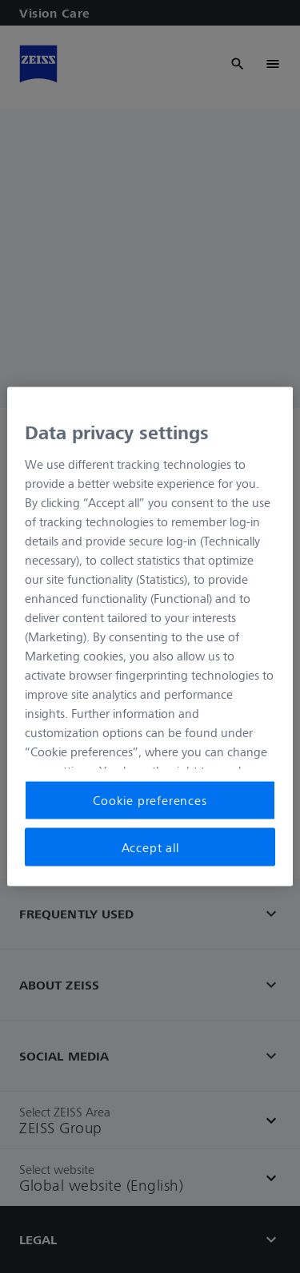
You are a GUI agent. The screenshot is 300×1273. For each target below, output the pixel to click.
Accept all (150, 846)
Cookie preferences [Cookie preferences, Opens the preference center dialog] (149, 800)
